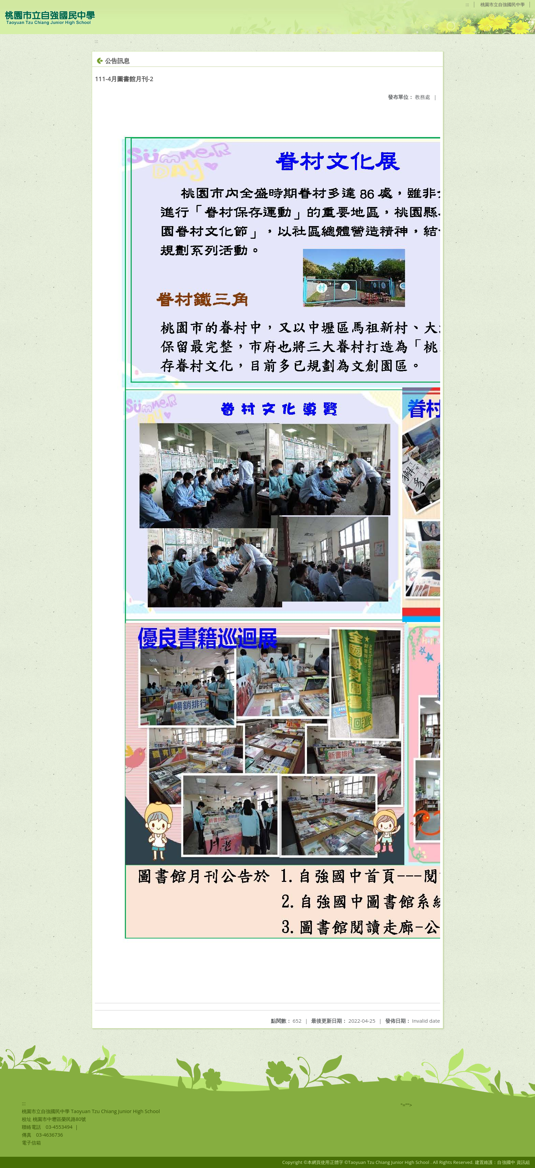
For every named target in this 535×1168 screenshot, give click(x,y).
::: (467, 4)
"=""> (406, 1105)
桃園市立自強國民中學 (502, 4)
